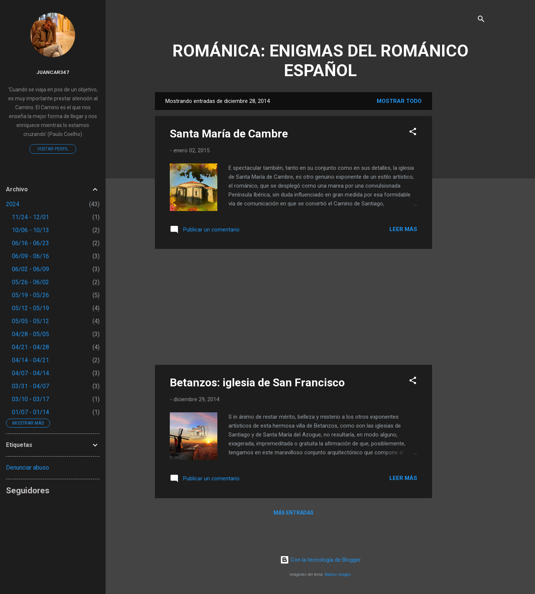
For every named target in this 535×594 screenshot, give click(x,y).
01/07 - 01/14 (30, 412)
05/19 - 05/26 (30, 295)
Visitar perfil (52, 149)
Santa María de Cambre (229, 133)
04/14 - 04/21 (30, 360)
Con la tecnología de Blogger (320, 559)
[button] (412, 133)
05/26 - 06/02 (30, 282)
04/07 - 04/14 (30, 373)
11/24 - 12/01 (30, 217)
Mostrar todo (399, 101)
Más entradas (293, 513)
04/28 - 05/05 (30, 334)
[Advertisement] (462, 203)
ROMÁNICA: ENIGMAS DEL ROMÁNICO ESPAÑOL (320, 60)
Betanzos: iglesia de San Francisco (257, 382)
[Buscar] (481, 20)
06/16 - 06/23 (30, 243)
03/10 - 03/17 (30, 399)
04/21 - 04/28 (30, 347)
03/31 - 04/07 (30, 386)
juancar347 (52, 72)
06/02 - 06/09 (30, 269)
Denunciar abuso (27, 467)
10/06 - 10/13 (30, 230)
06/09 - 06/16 (30, 256)
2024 (12, 204)
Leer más (403, 229)
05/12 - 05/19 (30, 308)
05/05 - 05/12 (30, 321)
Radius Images (338, 574)
